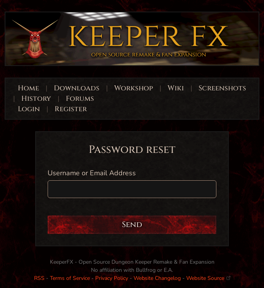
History (36, 98)
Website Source (208, 278)
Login (30, 109)
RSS (39, 278)
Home (28, 88)
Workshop (133, 88)
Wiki (176, 88)
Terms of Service (70, 278)
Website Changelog (157, 278)
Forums (80, 98)
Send (132, 224)
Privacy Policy (111, 278)
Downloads (76, 88)
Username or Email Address (92, 173)
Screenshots (222, 88)
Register (71, 109)
